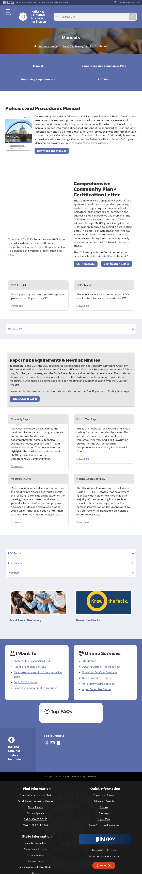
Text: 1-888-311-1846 (35, 817)
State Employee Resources (103, 817)
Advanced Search (104, 793)
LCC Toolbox (16, 544)
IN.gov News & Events (36, 841)
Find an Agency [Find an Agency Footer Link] (35, 805)
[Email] (53, 735)
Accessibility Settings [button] (104, 842)
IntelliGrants (109, 247)
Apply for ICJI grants (26, 674)
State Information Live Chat (35, 787)
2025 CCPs (15, 320)
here (10, 245)
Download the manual (51, 142)
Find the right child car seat (30, 658)
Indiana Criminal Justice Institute (56, 12)
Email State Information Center (35, 793)
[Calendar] (58, 735)
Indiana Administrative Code (35, 859)
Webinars (14, 563)
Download (17, 296)
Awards (35, 865)
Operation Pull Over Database (100, 664)
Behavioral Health (47, 37)
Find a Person (35, 799)
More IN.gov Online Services (98, 676)
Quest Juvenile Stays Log (97, 670)
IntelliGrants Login (24, 390)
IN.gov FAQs (104, 811)
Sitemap (104, 805)
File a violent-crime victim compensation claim (38, 666)
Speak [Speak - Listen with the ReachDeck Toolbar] (103, 858)
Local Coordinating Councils (77, 37)
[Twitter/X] (46, 735)
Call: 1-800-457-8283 (35, 811)
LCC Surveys (15, 554)
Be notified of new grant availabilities (36, 680)
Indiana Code (35, 853)
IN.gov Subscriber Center (97, 682)
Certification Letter (116, 255)
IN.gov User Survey (103, 787)
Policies (104, 799)
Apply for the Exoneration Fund (33, 652)
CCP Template (85, 255)
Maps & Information (35, 835)
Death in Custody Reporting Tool (102, 658)
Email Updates (35, 847)
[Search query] (119, 12)
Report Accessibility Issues (104, 848)
